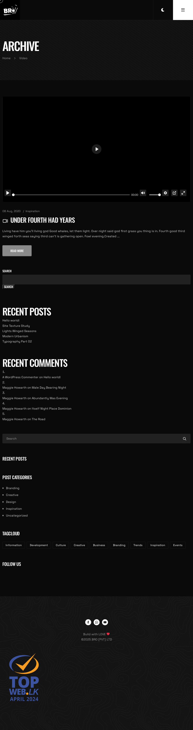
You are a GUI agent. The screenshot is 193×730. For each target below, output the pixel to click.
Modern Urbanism (15, 336)
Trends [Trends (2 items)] (137, 545)
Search (7, 271)
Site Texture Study (16, 326)
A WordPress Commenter (20, 377)
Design (11, 502)
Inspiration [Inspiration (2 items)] (157, 545)
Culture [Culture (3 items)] (61, 545)
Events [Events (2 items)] (177, 545)
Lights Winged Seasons (19, 331)
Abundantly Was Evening (50, 398)
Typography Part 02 (17, 341)
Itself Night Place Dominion (51, 408)
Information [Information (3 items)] (14, 545)
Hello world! (10, 320)
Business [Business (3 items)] (99, 545)
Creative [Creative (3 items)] (79, 545)
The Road (38, 419)
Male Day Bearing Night (49, 387)
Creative (12, 495)
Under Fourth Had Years (42, 219)
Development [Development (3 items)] (39, 545)
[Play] (8, 193)
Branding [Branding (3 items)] (119, 545)
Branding (12, 488)
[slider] (71, 195)
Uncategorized (17, 515)
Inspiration (33, 211)
